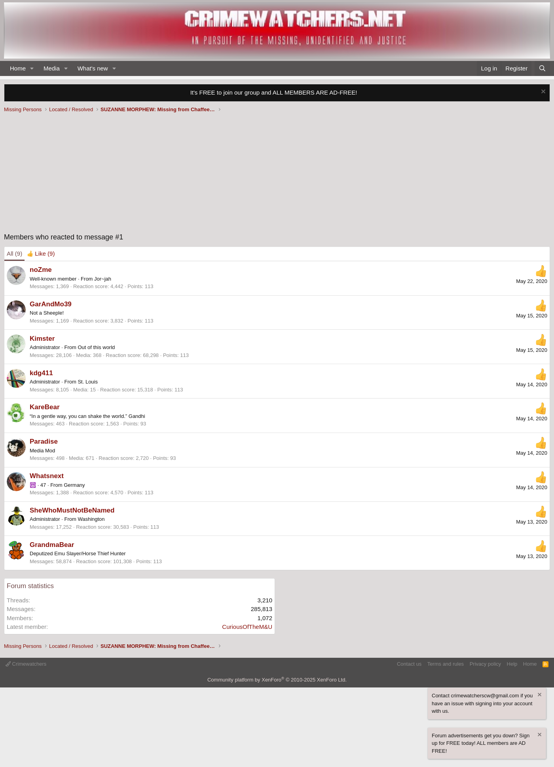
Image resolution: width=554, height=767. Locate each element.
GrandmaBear (52, 545)
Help (512, 664)
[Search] (542, 68)
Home (18, 68)
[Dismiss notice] (542, 92)
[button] (32, 68)
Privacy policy (485, 664)
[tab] (41, 254)
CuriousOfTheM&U (247, 626)
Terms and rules (445, 664)
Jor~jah (102, 279)
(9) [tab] (14, 253)
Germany (74, 485)
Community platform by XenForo (277, 680)
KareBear (45, 407)
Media (52, 68)
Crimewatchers (26, 664)
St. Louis (88, 382)
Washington (91, 519)
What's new (93, 68)
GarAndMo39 (51, 304)
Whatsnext (47, 476)
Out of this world (96, 347)
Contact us (409, 664)
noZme (41, 269)
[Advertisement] (277, 174)
